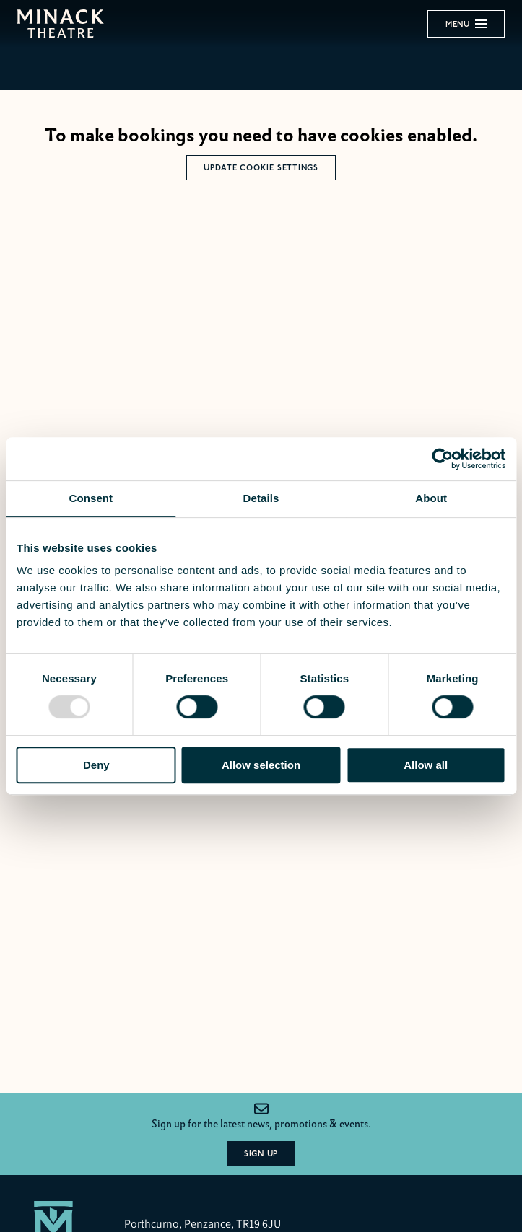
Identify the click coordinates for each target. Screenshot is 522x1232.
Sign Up (261, 1153)
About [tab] (431, 498)
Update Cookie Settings (261, 167)
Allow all (426, 765)
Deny (96, 765)
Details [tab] (261, 498)
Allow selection (261, 765)
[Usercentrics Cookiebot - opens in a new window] (442, 459)
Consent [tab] (91, 498)
